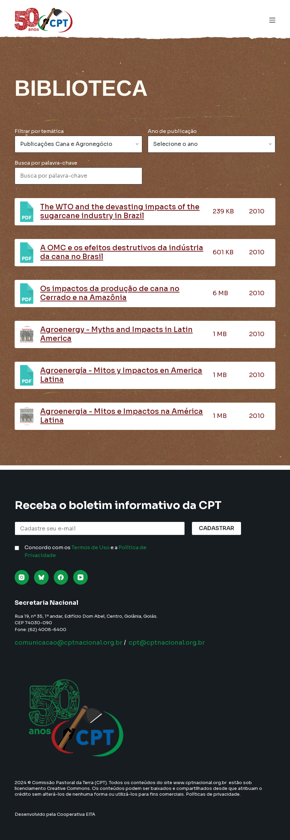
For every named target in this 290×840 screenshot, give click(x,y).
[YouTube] (80, 577)
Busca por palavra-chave (46, 163)
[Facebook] (61, 577)
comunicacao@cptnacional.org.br (69, 642)
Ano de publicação (172, 131)
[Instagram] (22, 577)
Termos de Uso (90, 547)
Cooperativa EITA (76, 814)
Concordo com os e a (85, 551)
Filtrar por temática (39, 131)
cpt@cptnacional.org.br (167, 642)
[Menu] (272, 20)
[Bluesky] (41, 577)
